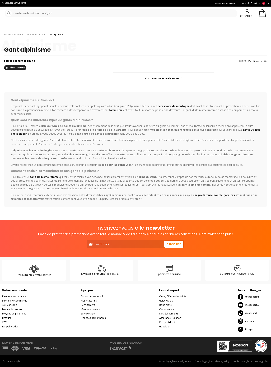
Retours (6, 318)
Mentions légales (90, 309)
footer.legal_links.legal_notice (174, 361)
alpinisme (116, 117)
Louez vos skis (174, 3)
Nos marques (107, 26)
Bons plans (165, 305)
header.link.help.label (224, 3)
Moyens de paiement (14, 313)
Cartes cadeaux (167, 309)
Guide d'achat (166, 300)
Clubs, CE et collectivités (172, 296)
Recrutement (88, 305)
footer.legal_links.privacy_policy (212, 361)
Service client (135, 3)
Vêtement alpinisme (36, 41)
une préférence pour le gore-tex (214, 202)
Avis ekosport (9, 305)
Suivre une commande (14, 300)
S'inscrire (174, 244)
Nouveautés (128, 26)
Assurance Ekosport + (197, 3)
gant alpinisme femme (44, 184)
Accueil (7, 41)
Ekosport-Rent (167, 322)
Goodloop (164, 326)
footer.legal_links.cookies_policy (251, 361)
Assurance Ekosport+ (171, 318)
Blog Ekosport (154, 3)
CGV (4, 322)
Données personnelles (93, 318)
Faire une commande (14, 296)
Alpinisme (18, 41)
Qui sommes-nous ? (92, 296)
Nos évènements (168, 313)
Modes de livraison (12, 309)
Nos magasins (89, 300)
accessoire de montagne (174, 113)
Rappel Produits (11, 326)
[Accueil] (20, 13)
